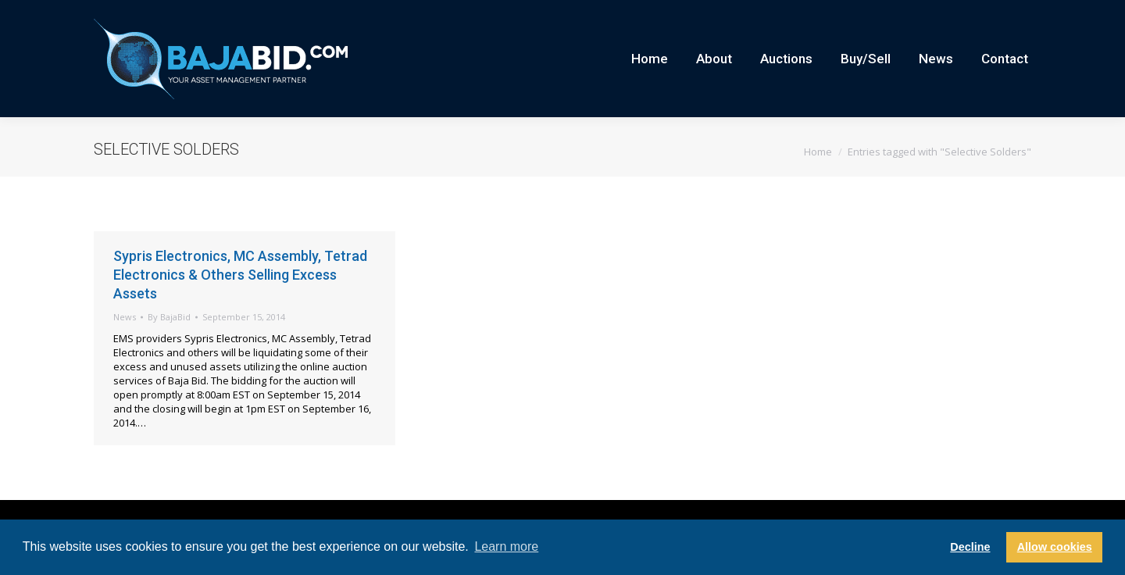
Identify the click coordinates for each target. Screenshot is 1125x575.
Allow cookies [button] (1054, 547)
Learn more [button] (506, 546)
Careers (887, 14)
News (124, 345)
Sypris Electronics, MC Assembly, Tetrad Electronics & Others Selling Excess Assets (240, 303)
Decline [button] (970, 547)
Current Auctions (955, 14)
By (169, 345)
